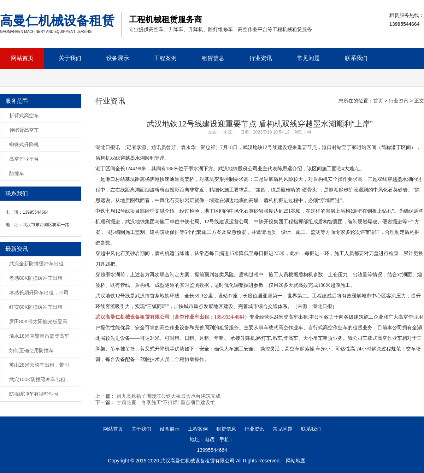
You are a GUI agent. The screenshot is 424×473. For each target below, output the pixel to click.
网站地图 (296, 460)
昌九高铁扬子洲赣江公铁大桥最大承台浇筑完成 (168, 396)
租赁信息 (213, 58)
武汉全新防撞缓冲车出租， (39, 263)
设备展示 (117, 58)
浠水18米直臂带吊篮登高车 (39, 336)
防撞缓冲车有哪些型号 (34, 394)
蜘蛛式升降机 (24, 144)
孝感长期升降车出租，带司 (39, 292)
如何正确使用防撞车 (31, 350)
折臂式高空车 (24, 115)
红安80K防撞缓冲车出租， (38, 307)
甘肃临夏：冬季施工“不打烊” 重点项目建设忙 (166, 402)
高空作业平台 (24, 159)
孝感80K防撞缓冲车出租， (38, 278)
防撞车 (16, 173)
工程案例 (165, 58)
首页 (378, 101)
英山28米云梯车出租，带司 (39, 365)
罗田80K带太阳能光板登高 (38, 321)
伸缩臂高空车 (24, 130)
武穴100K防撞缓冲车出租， (39, 379)
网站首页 (22, 58)
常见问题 (308, 58)
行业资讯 (260, 58)
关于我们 (70, 58)
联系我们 (356, 58)
